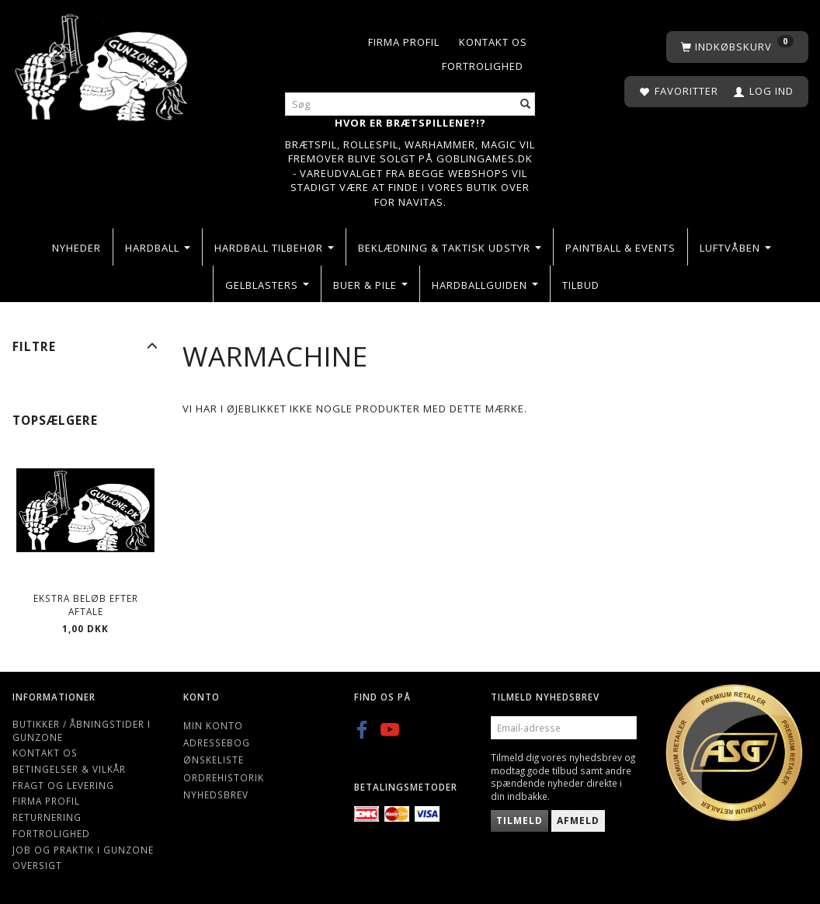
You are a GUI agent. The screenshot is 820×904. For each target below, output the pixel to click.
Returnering (47, 817)
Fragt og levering (63, 785)
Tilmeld (519, 820)
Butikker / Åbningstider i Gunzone (81, 730)
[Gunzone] (102, 63)
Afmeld (578, 820)
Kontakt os (493, 42)
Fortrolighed (482, 66)
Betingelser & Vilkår (69, 769)
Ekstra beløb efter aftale (85, 604)
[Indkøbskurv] (737, 47)
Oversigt (37, 865)
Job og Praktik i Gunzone (83, 849)
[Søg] (525, 104)
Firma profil (404, 42)
